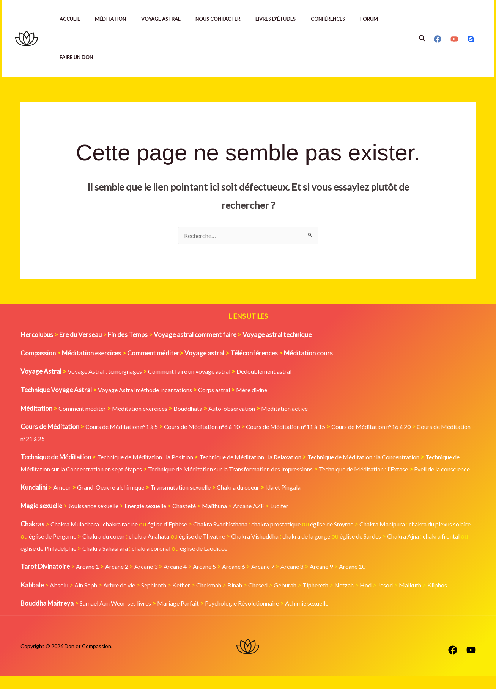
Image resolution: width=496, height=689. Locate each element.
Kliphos (463, 597)
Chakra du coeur (254, 500)
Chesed (273, 597)
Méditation (115, 19)
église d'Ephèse (176, 537)
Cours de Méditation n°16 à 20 (396, 427)
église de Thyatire (257, 549)
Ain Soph (88, 597)
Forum (389, 19)
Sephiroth (161, 597)
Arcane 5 (214, 579)
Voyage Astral (168, 19)
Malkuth (435, 597)
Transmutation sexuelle (192, 500)
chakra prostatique (295, 537)
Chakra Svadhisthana (234, 537)
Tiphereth (335, 597)
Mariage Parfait (187, 616)
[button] (422, 38)
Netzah (365, 597)
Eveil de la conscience (79, 481)
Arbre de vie (123, 597)
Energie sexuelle (152, 518)
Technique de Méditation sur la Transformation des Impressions (288, 470)
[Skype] (471, 39)
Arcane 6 (246, 579)
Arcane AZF (263, 518)
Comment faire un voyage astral (201, 372)
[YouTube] (454, 39)
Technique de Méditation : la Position (149, 458)
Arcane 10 (374, 579)
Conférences (345, 19)
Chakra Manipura (410, 537)
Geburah (302, 597)
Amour (63, 500)
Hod (388, 597)
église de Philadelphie (140, 561)
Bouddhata (198, 409)
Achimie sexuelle (327, 616)
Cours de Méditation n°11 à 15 (303, 427)
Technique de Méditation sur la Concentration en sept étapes (106, 470)
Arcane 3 (151, 579)
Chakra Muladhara (76, 537)
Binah (248, 597)
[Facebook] (437, 39)
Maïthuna (226, 518)
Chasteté (194, 518)
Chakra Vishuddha (315, 549)
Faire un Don (77, 57)
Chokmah (220, 597)
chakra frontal (79, 561)
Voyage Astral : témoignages (109, 372)
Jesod (409, 597)
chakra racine (126, 537)
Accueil (71, 19)
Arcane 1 (88, 579)
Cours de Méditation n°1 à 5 (125, 427)
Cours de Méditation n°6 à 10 (212, 427)
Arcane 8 (309, 579)
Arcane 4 (183, 579)
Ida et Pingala (303, 500)
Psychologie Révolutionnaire (257, 616)
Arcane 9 (340, 579)
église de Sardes (430, 549)
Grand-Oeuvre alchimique (116, 500)
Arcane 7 (277, 579)
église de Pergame (94, 549)
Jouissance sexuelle (95, 518)
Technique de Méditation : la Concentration (386, 458)
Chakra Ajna (37, 561)
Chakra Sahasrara (201, 561)
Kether (191, 597)
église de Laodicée (308, 561)
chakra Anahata (199, 549)
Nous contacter (228, 19)
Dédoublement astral (283, 372)
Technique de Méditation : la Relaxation (263, 458)
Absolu (59, 597)
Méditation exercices (146, 409)
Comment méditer (84, 409)
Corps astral (226, 391)
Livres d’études (289, 19)
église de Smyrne (355, 537)
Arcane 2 (120, 579)
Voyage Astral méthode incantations (150, 391)
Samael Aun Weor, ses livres (119, 616)
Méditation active (302, 409)
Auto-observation (245, 409)
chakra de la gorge (371, 549)
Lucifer (296, 518)
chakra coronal (252, 561)
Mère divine (266, 391)
